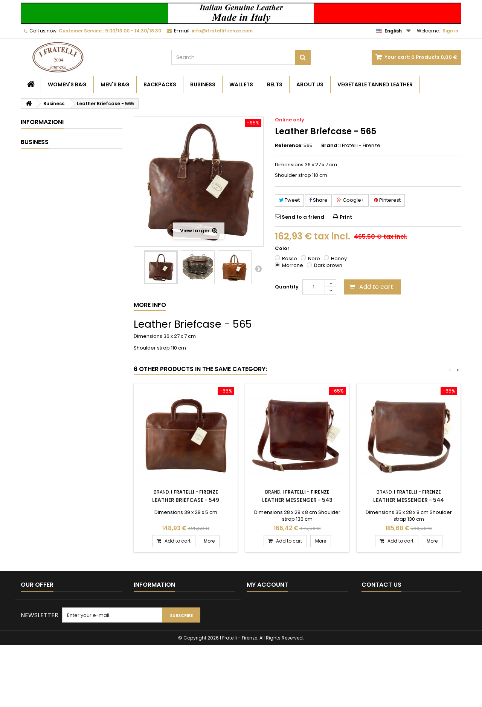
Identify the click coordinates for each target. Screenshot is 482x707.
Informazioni (42, 122)
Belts (274, 84)
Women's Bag (67, 84)
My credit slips (264, 612)
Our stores (44, 219)
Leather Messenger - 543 (297, 500)
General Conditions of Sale (64, 177)
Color (283, 248)
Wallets (241, 84)
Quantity (287, 286)
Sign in (450, 31)
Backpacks (159, 84)
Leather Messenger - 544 (408, 500)
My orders (259, 602)
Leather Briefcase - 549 (185, 500)
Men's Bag (115, 84)
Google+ (351, 200)
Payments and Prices (57, 191)
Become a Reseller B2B (60, 135)
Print (346, 217)
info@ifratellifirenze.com (410, 625)
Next (258, 268)
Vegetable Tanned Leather (375, 84)
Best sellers (35, 612)
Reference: (288, 145)
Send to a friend (303, 217)
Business (202, 84)
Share (318, 200)
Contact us (34, 622)
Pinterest (387, 200)
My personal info (267, 631)
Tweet (289, 200)
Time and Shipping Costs (62, 163)
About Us (309, 84)
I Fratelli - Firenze (360, 145)
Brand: (330, 145)
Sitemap (31, 631)
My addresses (264, 622)
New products (38, 602)
